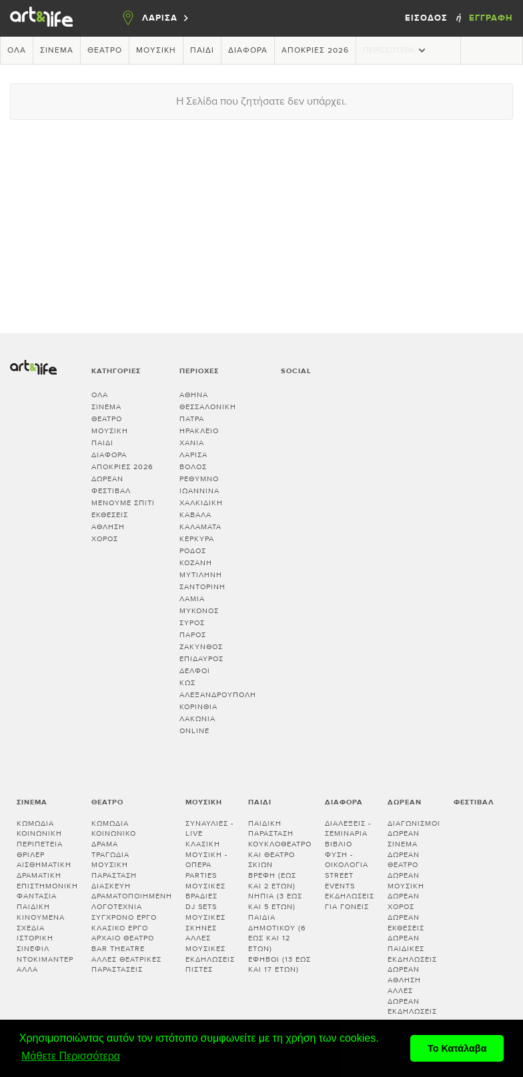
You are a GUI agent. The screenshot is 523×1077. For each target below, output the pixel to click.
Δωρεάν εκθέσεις (406, 923)
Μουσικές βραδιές (205, 891)
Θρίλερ (31, 854)
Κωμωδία (35, 823)
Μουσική (156, 51)
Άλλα (27, 969)
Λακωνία (197, 718)
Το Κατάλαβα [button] (457, 1048)
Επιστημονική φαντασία (47, 891)
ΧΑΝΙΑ (191, 443)
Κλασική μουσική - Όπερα (206, 854)
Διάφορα (248, 51)
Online (194, 730)
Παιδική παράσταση (271, 829)
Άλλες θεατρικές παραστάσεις (126, 965)
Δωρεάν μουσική (406, 881)
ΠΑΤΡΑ (191, 419)
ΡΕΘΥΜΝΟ (199, 479)
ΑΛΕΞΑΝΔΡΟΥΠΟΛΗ (217, 694)
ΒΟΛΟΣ (193, 467)
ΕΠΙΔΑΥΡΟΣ (201, 658)
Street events (340, 881)
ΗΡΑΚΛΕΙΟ (199, 431)
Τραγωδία (110, 854)
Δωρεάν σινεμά (404, 839)
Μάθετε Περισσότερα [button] (70, 1056)
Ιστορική (35, 938)
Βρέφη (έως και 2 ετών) (272, 881)
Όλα (16, 51)
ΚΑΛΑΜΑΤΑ (200, 527)
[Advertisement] (261, 226)
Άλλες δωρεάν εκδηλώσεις (412, 1001)
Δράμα (104, 844)
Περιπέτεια (40, 844)
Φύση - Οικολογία (346, 860)
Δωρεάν (107, 479)
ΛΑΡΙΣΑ (193, 455)
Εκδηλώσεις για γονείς (349, 901)
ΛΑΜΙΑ (192, 598)
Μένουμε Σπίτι (123, 503)
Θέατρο (104, 51)
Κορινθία (198, 706)
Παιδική (33, 906)
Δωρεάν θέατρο (404, 860)
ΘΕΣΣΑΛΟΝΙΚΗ (207, 407)
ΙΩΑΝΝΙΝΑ (199, 491)
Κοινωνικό (113, 833)
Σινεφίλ (33, 948)
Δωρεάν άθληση (404, 975)
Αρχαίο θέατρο (122, 938)
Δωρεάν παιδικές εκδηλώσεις (412, 948)
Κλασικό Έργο (119, 928)
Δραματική (39, 875)
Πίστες (199, 969)
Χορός (104, 538)
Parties (201, 875)
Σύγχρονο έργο (124, 917)
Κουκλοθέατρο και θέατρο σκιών (280, 854)
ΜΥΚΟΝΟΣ (199, 610)
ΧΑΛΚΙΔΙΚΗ (201, 503)
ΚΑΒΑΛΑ (195, 515)
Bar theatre (118, 948)
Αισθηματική (44, 864)
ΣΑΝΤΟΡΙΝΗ (202, 586)
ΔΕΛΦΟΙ (194, 670)
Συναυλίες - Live (209, 829)
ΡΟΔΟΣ (192, 550)
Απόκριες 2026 (315, 51)
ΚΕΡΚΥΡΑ (196, 538)
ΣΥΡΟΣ (192, 622)
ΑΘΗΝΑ (193, 395)
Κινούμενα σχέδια (41, 923)
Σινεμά (56, 51)
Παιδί (202, 51)
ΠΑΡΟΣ (192, 634)
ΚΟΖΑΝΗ (195, 562)
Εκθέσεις (109, 515)
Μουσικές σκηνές (205, 923)
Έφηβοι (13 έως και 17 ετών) (279, 965)
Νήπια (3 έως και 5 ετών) (275, 901)
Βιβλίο (338, 844)
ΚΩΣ (187, 682)
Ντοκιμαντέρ (45, 959)
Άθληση (108, 527)
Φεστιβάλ (111, 491)
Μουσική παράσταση (114, 870)
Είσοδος (427, 18)
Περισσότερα (395, 50)
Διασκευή (111, 886)
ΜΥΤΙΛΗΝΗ (200, 574)
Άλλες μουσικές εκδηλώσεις (210, 948)
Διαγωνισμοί (414, 823)
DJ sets (201, 906)
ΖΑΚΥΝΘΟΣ (201, 646)
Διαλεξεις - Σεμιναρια (348, 829)
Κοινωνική (39, 833)
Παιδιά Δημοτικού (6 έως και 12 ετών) (277, 933)
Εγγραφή (491, 18)
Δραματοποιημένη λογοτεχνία (131, 901)
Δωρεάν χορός (404, 901)
